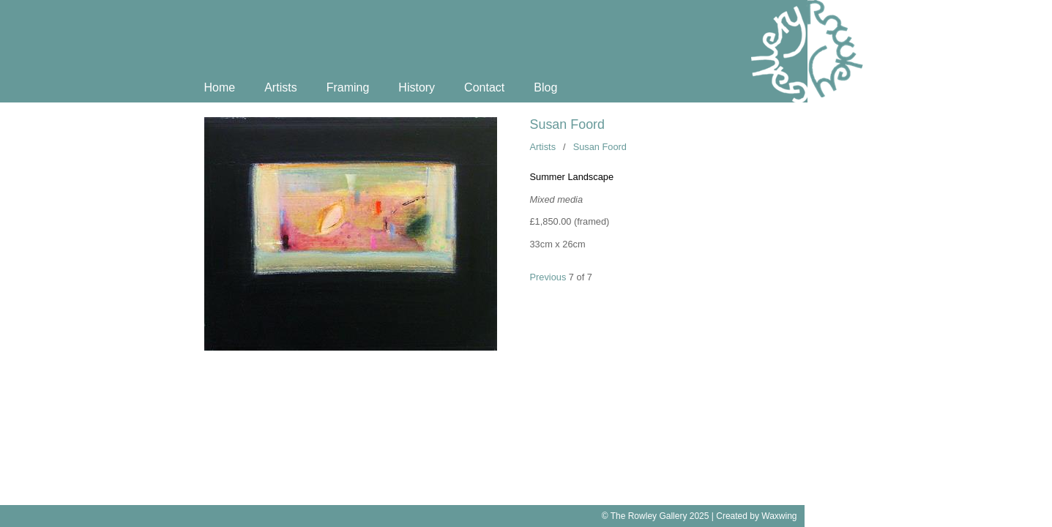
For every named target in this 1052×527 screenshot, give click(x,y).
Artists (280, 87)
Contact (484, 87)
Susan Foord (567, 124)
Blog (545, 87)
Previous (548, 277)
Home (220, 87)
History (416, 87)
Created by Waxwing (756, 516)
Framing (348, 87)
